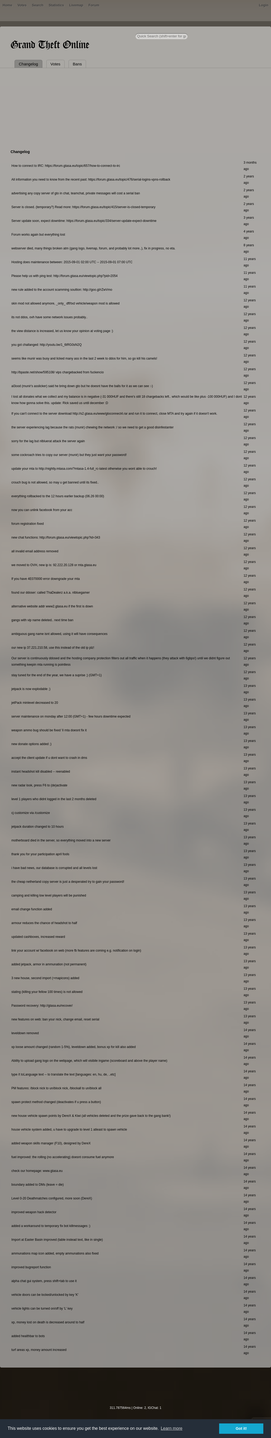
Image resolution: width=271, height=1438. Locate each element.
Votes (21, 5)
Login (263, 5)
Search (37, 5)
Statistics (56, 5)
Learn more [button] (171, 1428)
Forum (94, 5)
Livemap (76, 5)
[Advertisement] (135, 108)
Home (7, 5)
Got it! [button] (241, 1428)
